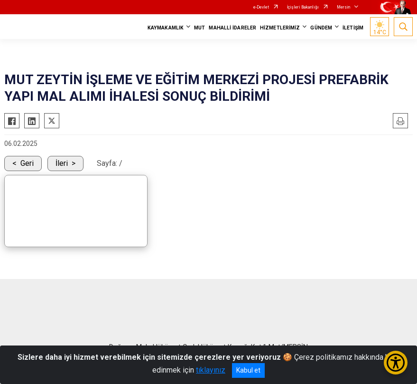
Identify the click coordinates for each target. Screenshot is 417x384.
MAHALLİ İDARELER (232, 28)
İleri (62, 163)
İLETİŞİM (353, 28)
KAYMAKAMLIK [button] (166, 28)
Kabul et (248, 370)
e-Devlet (261, 7)
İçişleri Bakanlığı (303, 7)
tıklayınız (210, 369)
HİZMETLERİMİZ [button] (280, 28)
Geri (27, 163)
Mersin (343, 7)
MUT (199, 28)
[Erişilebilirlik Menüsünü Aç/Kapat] (396, 362)
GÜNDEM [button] (321, 28)
